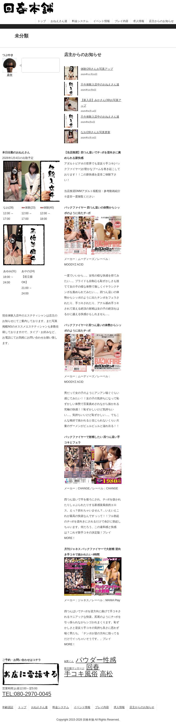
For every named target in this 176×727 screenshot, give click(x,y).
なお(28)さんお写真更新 (95, 132)
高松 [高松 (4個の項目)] (106, 673)
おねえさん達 (59, 21)
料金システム (80, 21)
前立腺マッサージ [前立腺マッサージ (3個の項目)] (74, 668)
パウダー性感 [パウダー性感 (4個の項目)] (96, 660)
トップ (42, 21)
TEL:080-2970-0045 (26, 694)
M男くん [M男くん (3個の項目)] (69, 661)
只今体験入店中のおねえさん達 (100, 84)
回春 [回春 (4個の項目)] (92, 667)
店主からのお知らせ (161, 21)
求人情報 (138, 21)
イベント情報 (101, 21)
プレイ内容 (121, 21)
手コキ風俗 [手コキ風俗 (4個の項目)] (81, 673)
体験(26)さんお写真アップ (97, 68)
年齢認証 (7, 707)
